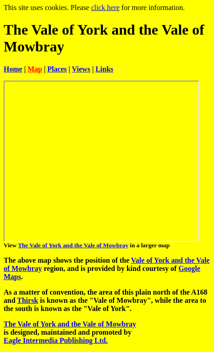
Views (81, 69)
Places (57, 69)
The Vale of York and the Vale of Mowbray (73, 245)
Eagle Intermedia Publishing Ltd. (55, 340)
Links (104, 69)
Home (13, 69)
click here (105, 7)
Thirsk (27, 300)
